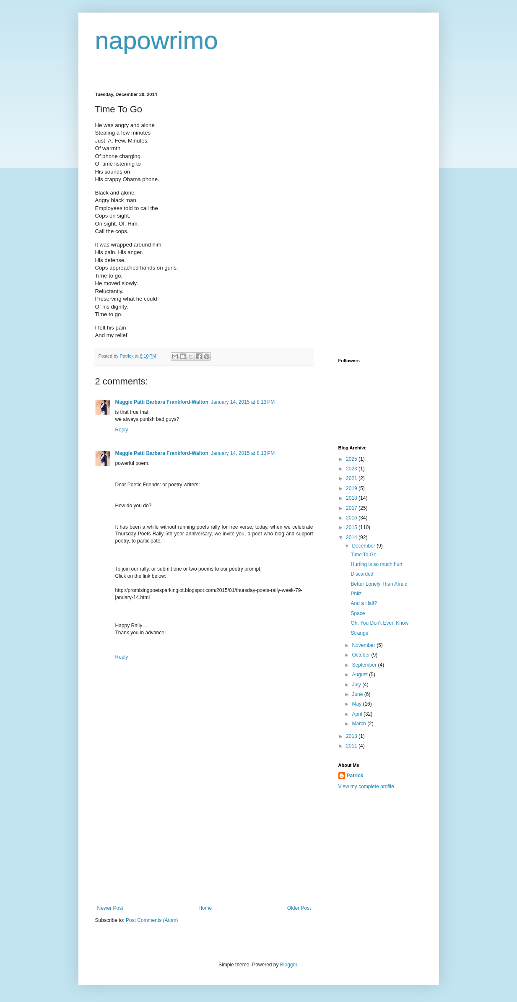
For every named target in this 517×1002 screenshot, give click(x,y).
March (359, 724)
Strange (359, 633)
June (358, 694)
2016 (352, 518)
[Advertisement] (204, 842)
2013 (352, 736)
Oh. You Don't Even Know (379, 623)
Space (358, 613)
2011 (352, 746)
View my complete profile (366, 786)
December (364, 546)
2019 (352, 488)
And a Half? (364, 603)
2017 (352, 508)
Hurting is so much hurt (376, 564)
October (361, 655)
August (360, 675)
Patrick (355, 776)
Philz (356, 594)
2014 (352, 537)
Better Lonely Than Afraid (379, 584)
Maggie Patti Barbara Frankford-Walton (161, 402)
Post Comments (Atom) (152, 920)
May (357, 704)
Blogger (288, 965)
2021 (352, 478)
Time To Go (363, 555)
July (357, 685)
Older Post (299, 908)
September (365, 665)
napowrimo (156, 40)
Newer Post (110, 908)
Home (205, 908)
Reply (121, 430)
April (357, 714)
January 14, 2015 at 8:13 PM (243, 402)
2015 (352, 527)
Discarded (362, 574)
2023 (352, 469)
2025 (352, 459)
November (364, 645)
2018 (352, 498)
